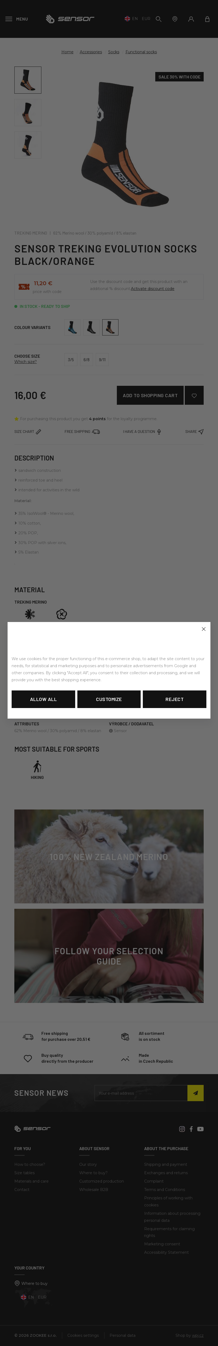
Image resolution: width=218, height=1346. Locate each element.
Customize (109, 699)
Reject (175, 699)
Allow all (43, 699)
